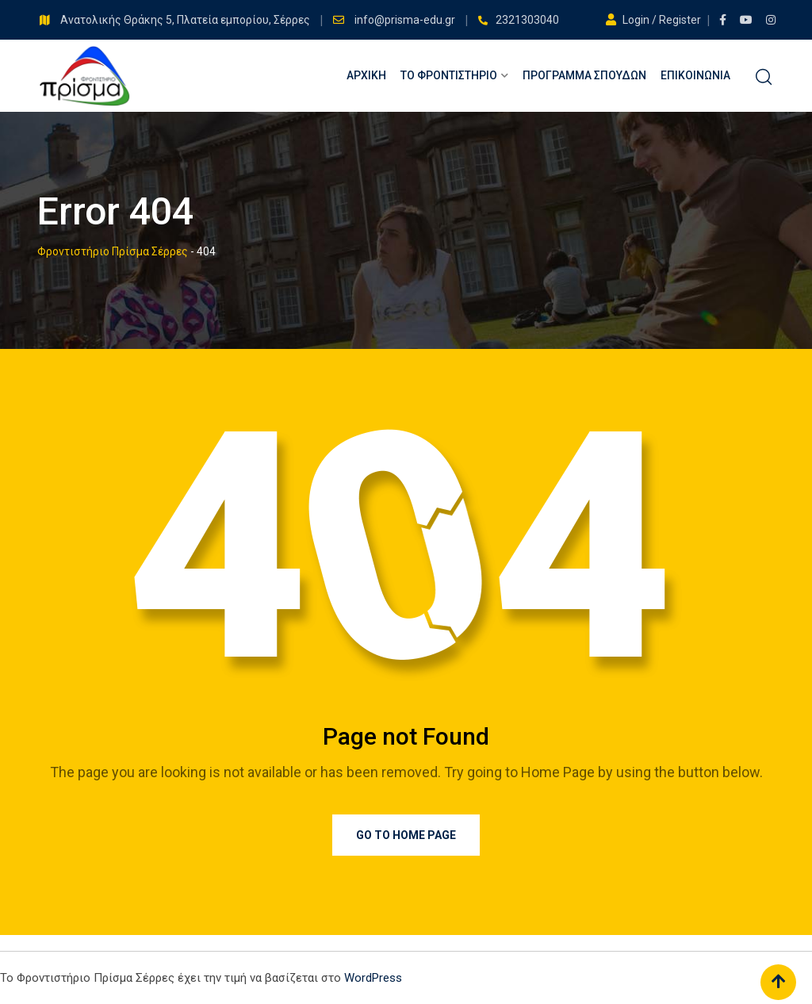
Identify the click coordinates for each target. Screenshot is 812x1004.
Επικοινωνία (695, 75)
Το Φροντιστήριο (448, 75)
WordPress (373, 978)
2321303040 (527, 19)
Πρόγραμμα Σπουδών (584, 75)
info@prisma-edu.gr (406, 19)
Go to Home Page (406, 835)
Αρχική (366, 75)
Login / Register (654, 19)
